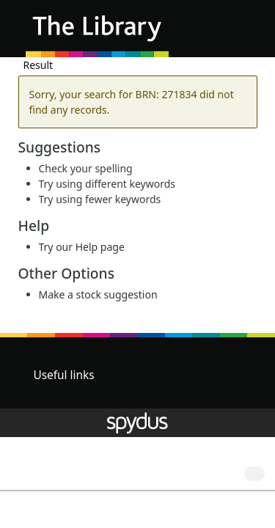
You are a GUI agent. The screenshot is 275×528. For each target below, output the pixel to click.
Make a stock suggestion (98, 294)
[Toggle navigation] (241, 34)
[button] (224, 34)
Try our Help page (82, 247)
